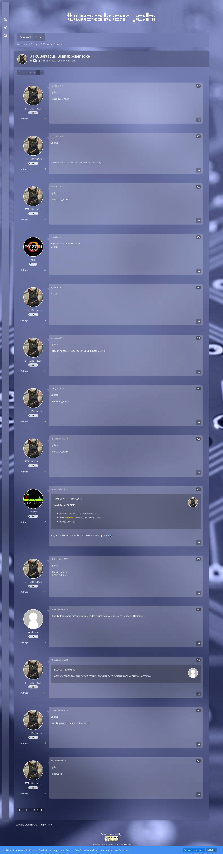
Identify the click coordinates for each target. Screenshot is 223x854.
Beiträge (24, 118)
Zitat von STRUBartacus (68, 499)
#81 (198, 85)
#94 (198, 760)
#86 (198, 337)
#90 (198, 559)
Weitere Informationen (194, 850)
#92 (198, 659)
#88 (198, 438)
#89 (198, 489)
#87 (198, 388)
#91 (198, 609)
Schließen (211, 850)
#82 (198, 136)
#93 (198, 710)
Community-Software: (111, 844)
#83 (198, 186)
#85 (198, 287)
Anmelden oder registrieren (5, 28)
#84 (198, 237)
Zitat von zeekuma (64, 669)
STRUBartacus (49, 60)
